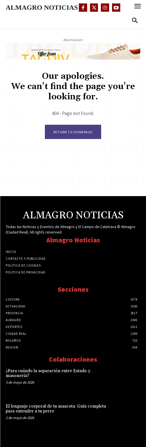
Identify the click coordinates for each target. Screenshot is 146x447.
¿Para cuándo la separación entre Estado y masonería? (48, 373)
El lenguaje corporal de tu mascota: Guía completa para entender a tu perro (56, 409)
